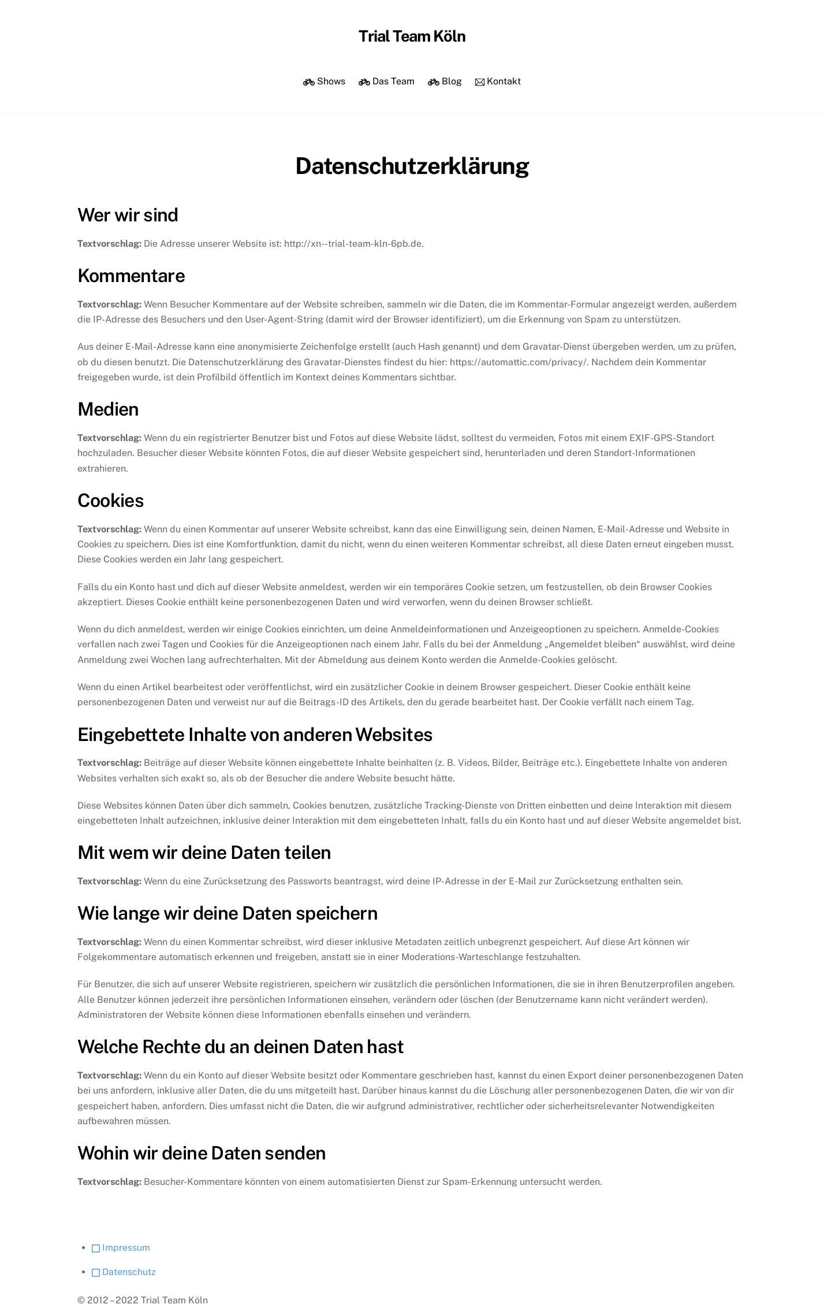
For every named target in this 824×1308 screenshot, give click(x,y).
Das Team (387, 81)
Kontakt (498, 81)
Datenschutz (124, 1271)
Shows (324, 81)
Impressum (121, 1247)
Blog (445, 81)
